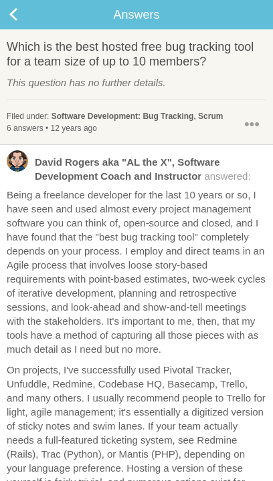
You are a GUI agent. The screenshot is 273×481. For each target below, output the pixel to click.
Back (27, 14)
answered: (129, 168)
